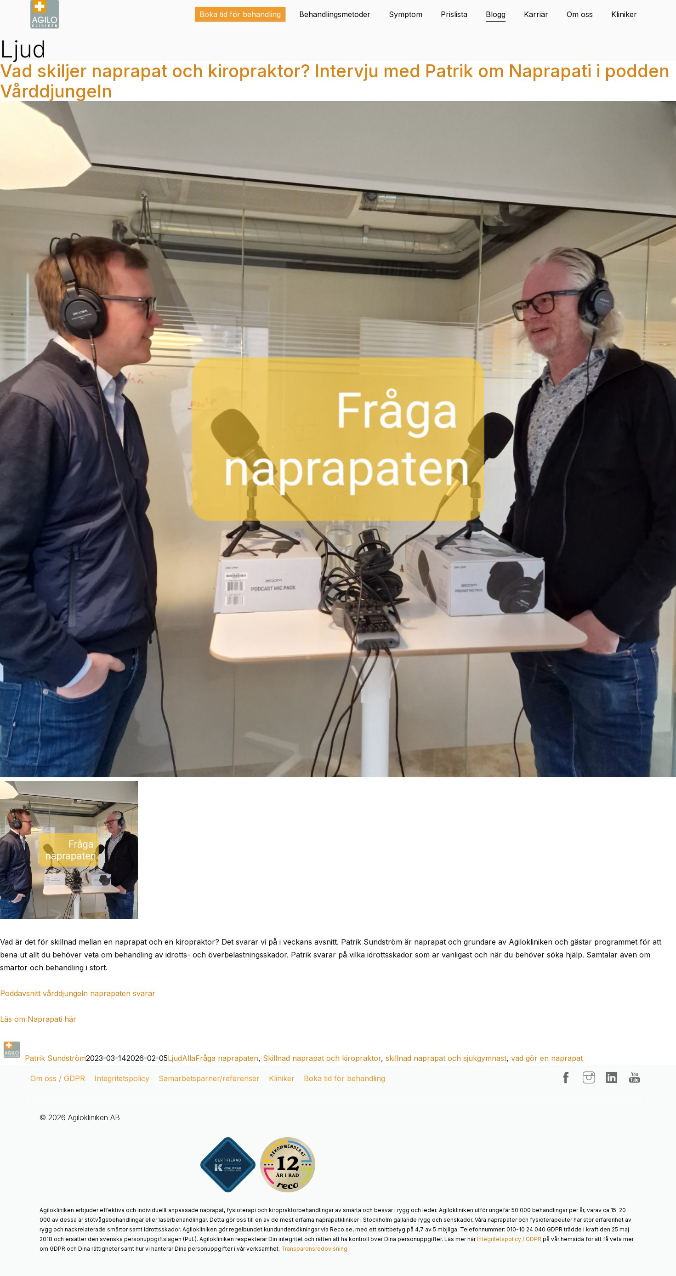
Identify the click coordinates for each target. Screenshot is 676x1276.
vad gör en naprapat (547, 1058)
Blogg (496, 14)
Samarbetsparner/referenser (209, 1078)
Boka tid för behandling (240, 14)
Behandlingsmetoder (334, 14)
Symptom (405, 14)
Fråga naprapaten (226, 1058)
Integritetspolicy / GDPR (509, 1239)
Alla (188, 1058)
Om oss (580, 14)
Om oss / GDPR (57, 1078)
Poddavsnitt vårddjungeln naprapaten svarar (77, 993)
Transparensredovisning (314, 1248)
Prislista (454, 14)
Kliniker (624, 14)
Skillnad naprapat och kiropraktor (322, 1058)
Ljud (175, 1058)
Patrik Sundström (55, 1058)
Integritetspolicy (121, 1078)
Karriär (536, 14)
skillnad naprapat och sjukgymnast (446, 1058)
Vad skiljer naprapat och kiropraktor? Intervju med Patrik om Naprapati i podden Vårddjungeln (335, 81)
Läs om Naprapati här (38, 1019)
